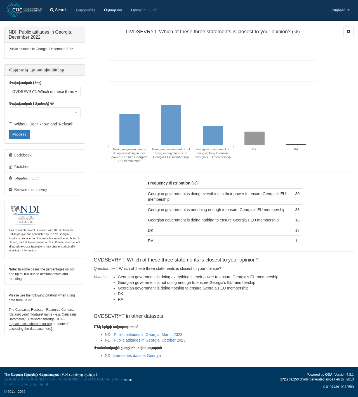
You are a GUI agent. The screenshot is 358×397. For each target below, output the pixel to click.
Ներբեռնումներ (24, 178)
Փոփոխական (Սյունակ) (29, 103)
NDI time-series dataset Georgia (133, 355)
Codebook (20, 155)
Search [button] (58, 10)
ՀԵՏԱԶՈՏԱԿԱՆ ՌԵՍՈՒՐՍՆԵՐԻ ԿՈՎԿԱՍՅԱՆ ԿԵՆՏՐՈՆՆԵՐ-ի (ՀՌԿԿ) (63, 379)
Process (19, 134)
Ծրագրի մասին (144, 10)
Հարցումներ (86, 10)
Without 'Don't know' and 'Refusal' (41, 124)
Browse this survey (28, 189)
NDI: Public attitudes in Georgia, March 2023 (143, 334)
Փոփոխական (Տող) (25, 82)
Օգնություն (113, 10)
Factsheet (19, 166)
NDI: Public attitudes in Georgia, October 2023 (145, 340)
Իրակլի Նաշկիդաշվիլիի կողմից (27, 384)
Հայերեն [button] (341, 10)
